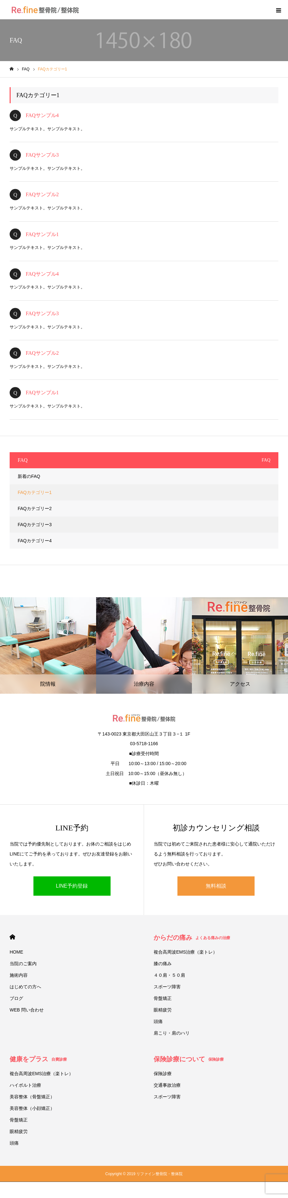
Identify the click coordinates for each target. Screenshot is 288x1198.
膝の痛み (163, 963)
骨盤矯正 (163, 998)
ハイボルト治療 (25, 1085)
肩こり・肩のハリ (172, 1033)
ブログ (16, 998)
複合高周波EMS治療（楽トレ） (185, 952)
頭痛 (158, 1021)
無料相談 (216, 886)
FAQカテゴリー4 (35, 540)
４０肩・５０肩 (169, 975)
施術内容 (19, 975)
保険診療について (189, 1059)
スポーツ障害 (167, 986)
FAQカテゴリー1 (35, 492)
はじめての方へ (25, 986)
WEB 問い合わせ (27, 1009)
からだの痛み (192, 937)
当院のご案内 (23, 963)
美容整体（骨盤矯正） (32, 1096)
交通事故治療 (167, 1085)
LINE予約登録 (72, 886)
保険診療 (163, 1073)
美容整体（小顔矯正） (32, 1108)
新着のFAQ (29, 476)
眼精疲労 (163, 1009)
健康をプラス (38, 1059)
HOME (12, 937)
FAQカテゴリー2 (35, 508)
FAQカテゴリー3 (35, 524)
